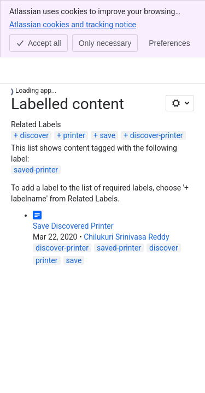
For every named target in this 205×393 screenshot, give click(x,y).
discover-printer (156, 135)
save (107, 135)
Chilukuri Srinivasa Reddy (126, 237)
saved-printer (36, 169)
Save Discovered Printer (73, 226)
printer (74, 135)
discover (34, 135)
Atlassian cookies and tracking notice (72, 24)
